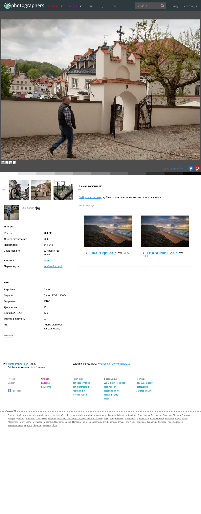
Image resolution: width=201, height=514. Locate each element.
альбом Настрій (53, 266)
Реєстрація (190, 6)
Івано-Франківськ (56, 418)
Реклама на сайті (144, 383)
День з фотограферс (114, 383)
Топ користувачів (81, 383)
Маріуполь (13, 422)
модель (48, 415)
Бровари (167, 415)
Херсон (179, 422)
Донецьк (20, 418)
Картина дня (79, 391)
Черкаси (28, 425)
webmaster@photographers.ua (114, 363)
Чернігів (37, 425)
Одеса (67, 422)
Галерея (74, 6)
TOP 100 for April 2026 (100, 253)
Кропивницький (156, 418)
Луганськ (169, 418)
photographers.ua (18, 363)
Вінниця (177, 415)
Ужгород (162, 422)
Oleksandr (28, 207)
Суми (120, 422)
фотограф (38, 415)
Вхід (175, 6)
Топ (91, 6)
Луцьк (178, 418)
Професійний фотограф (20, 415)
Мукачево (37, 422)
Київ (112, 418)
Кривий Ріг (142, 418)
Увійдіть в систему (90, 197)
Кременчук (130, 418)
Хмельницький (15, 425)
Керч (106, 418)
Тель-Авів (129, 422)
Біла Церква (144, 415)
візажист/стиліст (61, 415)
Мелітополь (26, 422)
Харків (171, 422)
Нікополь (58, 422)
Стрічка (55, 6)
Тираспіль (152, 422)
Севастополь (95, 422)
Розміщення (142, 387)
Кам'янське (97, 418)
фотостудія (113, 415)
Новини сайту (111, 395)
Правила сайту (111, 391)
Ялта (54, 425)
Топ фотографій (81, 387)
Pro (114, 6)
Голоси (8, 335)
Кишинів (119, 418)
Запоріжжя (41, 418)
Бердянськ (156, 415)
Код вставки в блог (172, 168)
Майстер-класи (143, 391)
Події (106, 399)
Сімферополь (110, 422)
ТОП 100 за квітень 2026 (159, 253)
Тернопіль (141, 422)
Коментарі (46, 387)
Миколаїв (48, 422)
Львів (185, 418)
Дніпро (11, 418)
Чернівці (47, 425)
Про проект (110, 387)
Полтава (76, 422)
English (11, 383)
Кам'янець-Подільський (78, 418)
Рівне (84, 422)
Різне (47, 260)
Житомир (30, 418)
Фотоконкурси (80, 395)
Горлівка (186, 415)
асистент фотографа (81, 415)
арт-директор (99, 415)
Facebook (14, 391)
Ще (103, 6)
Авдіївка (132, 415)
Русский (12, 379)
